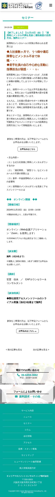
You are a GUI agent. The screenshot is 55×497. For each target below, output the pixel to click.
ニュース (27, 417)
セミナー (27, 423)
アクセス (27, 442)
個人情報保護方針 (27, 468)
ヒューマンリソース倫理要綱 (27, 461)
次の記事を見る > (41, 349)
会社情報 (27, 436)
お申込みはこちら (27, 149)
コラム (27, 430)
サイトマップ (27, 455)
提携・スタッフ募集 (27, 449)
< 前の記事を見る (14, 349)
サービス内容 (27, 410)
